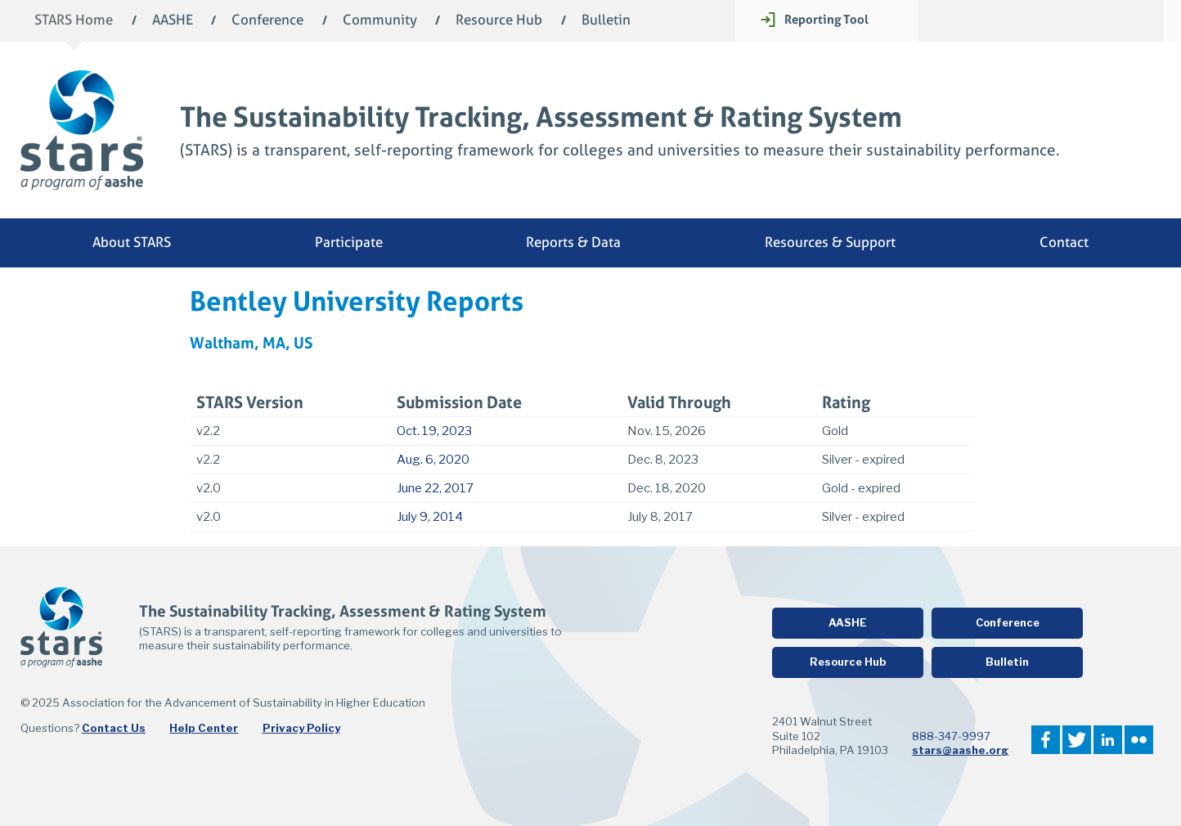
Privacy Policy (301, 727)
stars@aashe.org (960, 749)
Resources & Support (830, 242)
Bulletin (606, 21)
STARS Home (73, 21)
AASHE (172, 21)
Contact (1064, 242)
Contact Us (114, 727)
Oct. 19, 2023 (434, 431)
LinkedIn (1107, 739)
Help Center (203, 727)
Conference (267, 21)
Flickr (1139, 739)
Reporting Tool (826, 19)
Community (380, 21)
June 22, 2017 (435, 488)
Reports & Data (573, 242)
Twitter (1076, 739)
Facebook (1045, 739)
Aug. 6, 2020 (433, 459)
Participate (349, 242)
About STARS (131, 242)
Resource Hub (499, 21)
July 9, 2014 (430, 517)
